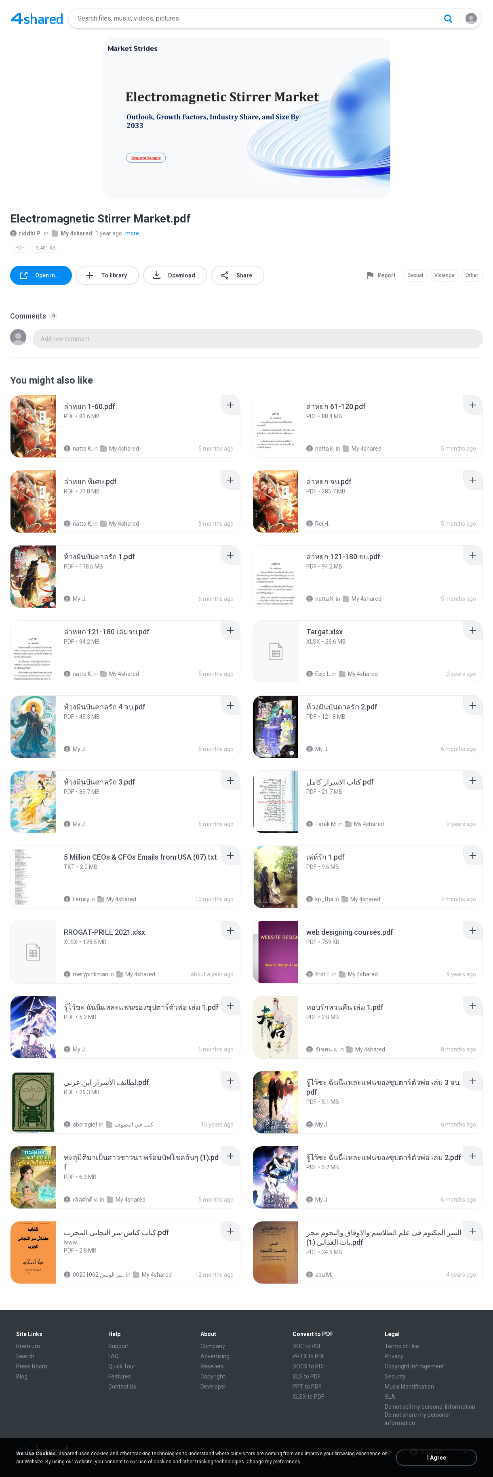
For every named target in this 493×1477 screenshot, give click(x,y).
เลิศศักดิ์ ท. (81, 1199)
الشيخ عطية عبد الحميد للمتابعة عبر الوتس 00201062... (94, 1274)
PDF (19, 248)
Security (395, 1376)
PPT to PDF (307, 1386)
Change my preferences (273, 1461)
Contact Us (122, 1386)
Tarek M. (321, 824)
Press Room (31, 1366)
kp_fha (319, 899)
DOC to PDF (307, 1346)
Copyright (212, 1376)
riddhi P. (25, 233)
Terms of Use (402, 1346)
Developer (213, 1386)
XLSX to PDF (308, 1396)
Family (76, 899)
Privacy (394, 1356)
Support (118, 1346)
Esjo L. (318, 674)
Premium (28, 1346)
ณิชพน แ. (322, 1049)
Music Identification (409, 1386)
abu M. (319, 1274)
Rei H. (317, 523)
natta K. (78, 448)
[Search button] (448, 18)
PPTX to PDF (309, 1356)
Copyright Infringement (414, 1366)
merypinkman (86, 974)
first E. (318, 974)
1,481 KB (46, 248)
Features (119, 1376)
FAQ (113, 1356)
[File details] (42, 426)
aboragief (81, 1124)
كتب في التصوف (130, 1124)
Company (212, 1346)
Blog (21, 1376)
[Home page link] (37, 18)
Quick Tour (121, 1366)
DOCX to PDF (309, 1366)
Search (25, 1356)
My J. (75, 599)
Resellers (212, 1366)
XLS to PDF (306, 1376)
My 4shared (72, 233)
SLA (390, 1396)
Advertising (215, 1356)
